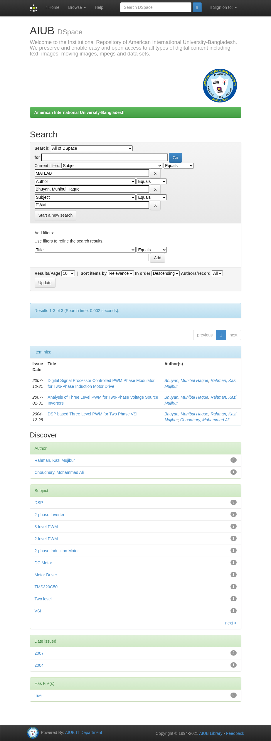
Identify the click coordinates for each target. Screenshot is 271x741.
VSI (38, 611)
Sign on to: (224, 7)
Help (99, 7)
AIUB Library (210, 733)
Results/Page (47, 273)
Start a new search (55, 215)
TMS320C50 (46, 587)
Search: (42, 148)
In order (142, 273)
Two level (43, 599)
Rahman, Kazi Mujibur (55, 460)
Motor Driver (46, 574)
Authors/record (196, 273)
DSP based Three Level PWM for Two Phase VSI (92, 414)
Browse (77, 7)
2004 (39, 665)
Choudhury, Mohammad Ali (205, 419)
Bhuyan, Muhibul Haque (186, 380)
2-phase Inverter (50, 514)
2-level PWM (46, 538)
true (38, 695)
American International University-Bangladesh (79, 112)
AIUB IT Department (83, 732)
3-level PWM (46, 526)
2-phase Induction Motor (57, 550)
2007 (39, 653)
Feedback (235, 733)
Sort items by (94, 273)
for (37, 157)
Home (52, 7)
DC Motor (43, 562)
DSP (39, 502)
